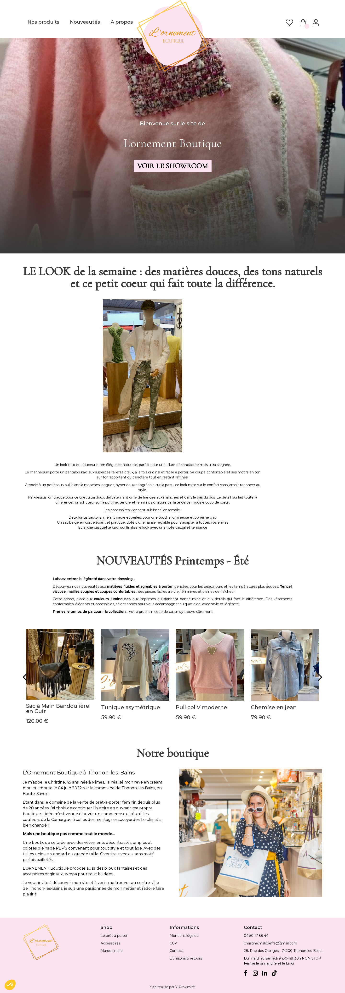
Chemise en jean (274, 707)
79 (261, 717)
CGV (173, 943)
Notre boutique (172, 753)
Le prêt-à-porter (114, 935)
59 (111, 717)
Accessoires (110, 943)
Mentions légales (184, 935)
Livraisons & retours (186, 958)
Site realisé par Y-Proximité (172, 987)
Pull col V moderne (201, 707)
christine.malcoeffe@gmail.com (270, 943)
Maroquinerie (112, 951)
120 (37, 721)
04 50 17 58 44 (256, 935)
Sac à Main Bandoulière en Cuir (57, 708)
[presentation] (25, 677)
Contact (176, 951)
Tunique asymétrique (130, 707)
